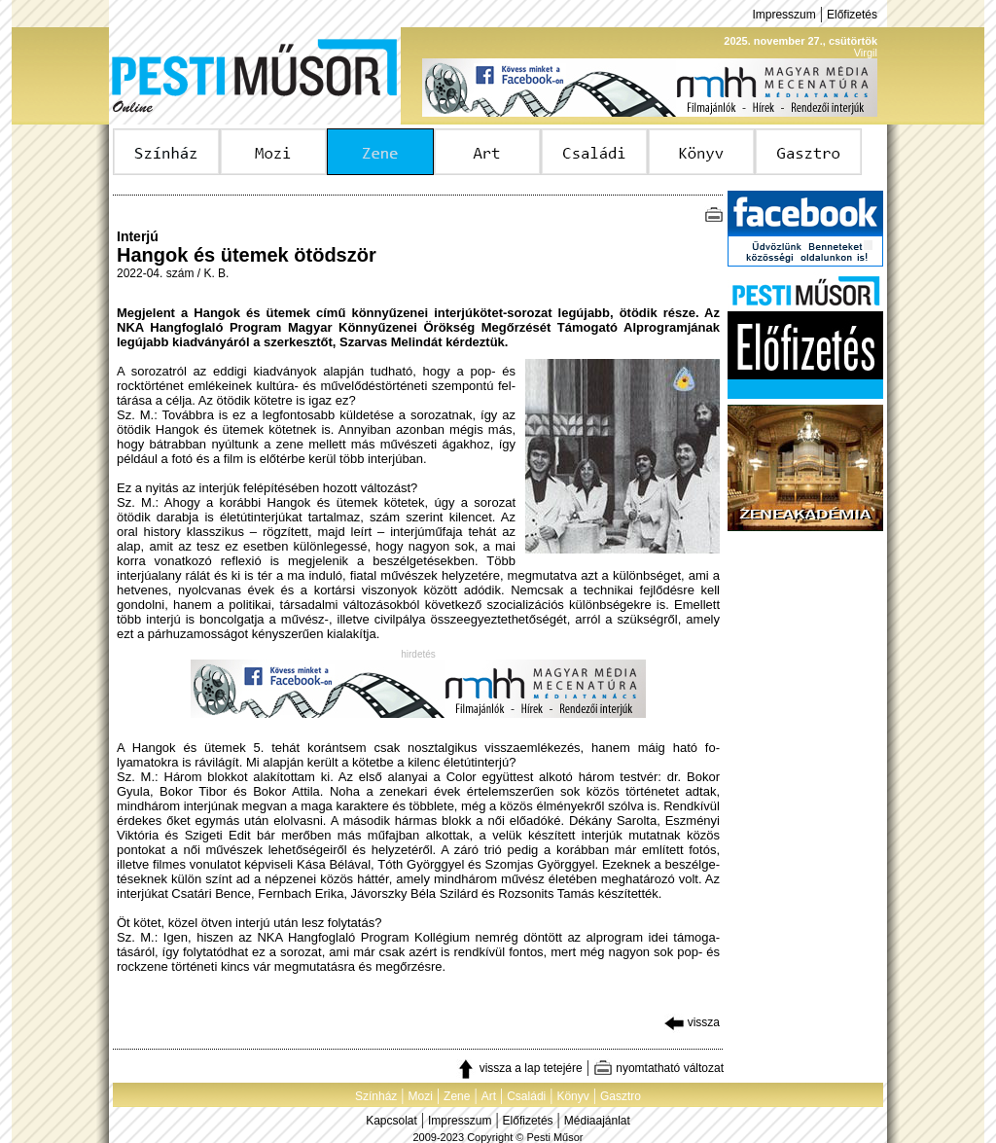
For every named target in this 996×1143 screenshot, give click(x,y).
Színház (376, 1096)
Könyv (572, 1096)
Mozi (421, 1096)
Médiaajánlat (597, 1120)
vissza (692, 1022)
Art (488, 1096)
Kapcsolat (391, 1120)
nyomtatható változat (658, 1068)
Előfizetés (852, 14)
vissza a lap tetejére (519, 1068)
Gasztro (620, 1096)
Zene (457, 1096)
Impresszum (783, 14)
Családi (526, 1096)
